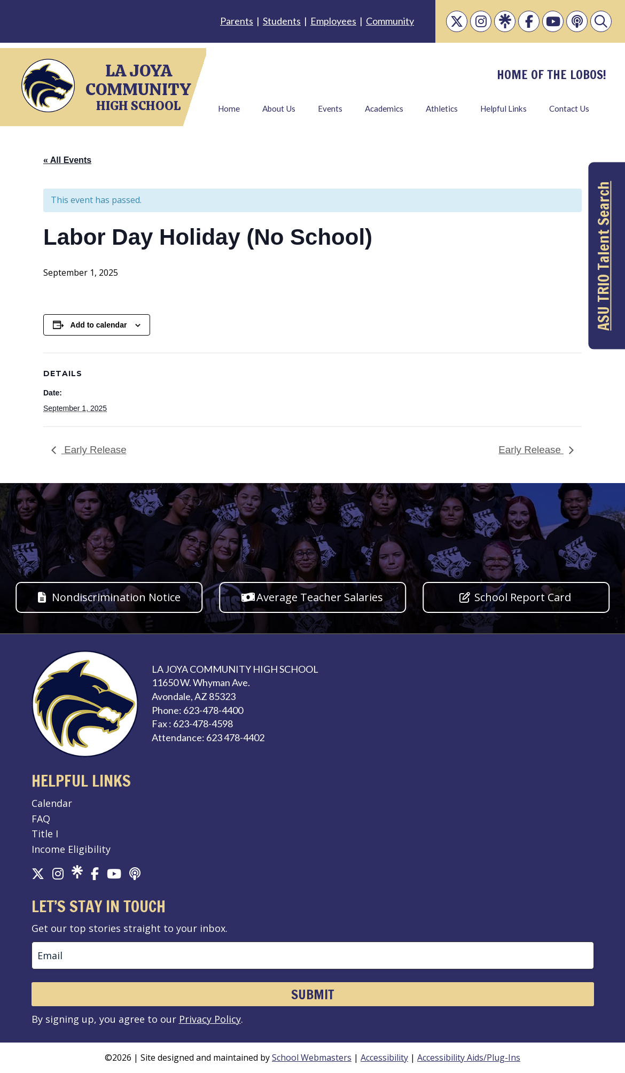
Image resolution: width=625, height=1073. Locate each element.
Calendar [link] (52, 803)
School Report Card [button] (522, 597)
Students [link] (282, 21)
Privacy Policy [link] (210, 1019)
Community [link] (390, 21)
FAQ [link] (41, 818)
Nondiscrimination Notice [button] (116, 597)
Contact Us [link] (569, 108)
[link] (456, 21)
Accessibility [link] (384, 1057)
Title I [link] (45, 833)
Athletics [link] (442, 108)
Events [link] (330, 108)
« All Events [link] (67, 160)
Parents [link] (236, 21)
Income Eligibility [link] (71, 849)
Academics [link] (384, 108)
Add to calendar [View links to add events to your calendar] (99, 325)
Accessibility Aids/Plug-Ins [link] (468, 1057)
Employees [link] (333, 21)
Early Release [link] (94, 449)
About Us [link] (278, 108)
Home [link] (229, 108)
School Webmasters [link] (311, 1057)
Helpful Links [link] (503, 108)
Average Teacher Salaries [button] (319, 597)
